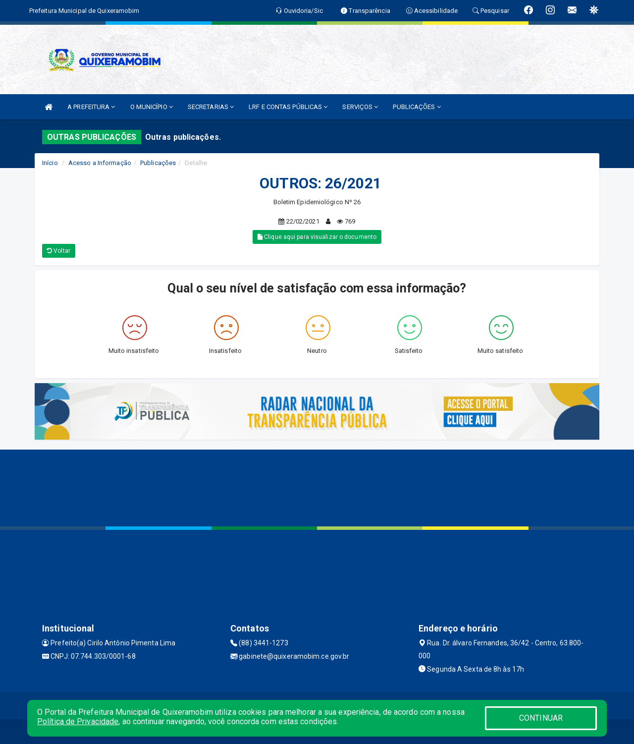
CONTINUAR (541, 718)
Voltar (58, 250)
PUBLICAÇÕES (416, 107)
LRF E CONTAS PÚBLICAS (288, 107)
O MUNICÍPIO (151, 107)
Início (50, 163)
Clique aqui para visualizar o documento (317, 236)
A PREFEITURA (91, 107)
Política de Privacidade (77, 721)
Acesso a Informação (99, 163)
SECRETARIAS (211, 107)
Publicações (158, 163)
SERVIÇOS (360, 107)
